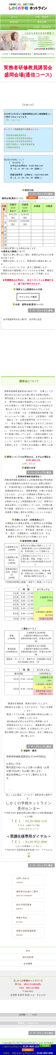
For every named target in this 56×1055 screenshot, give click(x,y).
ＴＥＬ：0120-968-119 (29, 821)
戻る (28, 951)
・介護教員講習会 (12, 147)
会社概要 (28, 964)
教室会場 (41, 22)
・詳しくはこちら (12, 120)
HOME (5, 54)
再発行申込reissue (21, 920)
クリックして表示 (28, 297)
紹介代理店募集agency (24, 907)
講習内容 (14, 22)
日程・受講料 (42, 17)
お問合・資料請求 (42, 27)
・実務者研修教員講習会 (15, 135)
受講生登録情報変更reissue (26, 933)
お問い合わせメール (29, 829)
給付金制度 (28, 957)
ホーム (14, 17)
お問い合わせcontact (22, 880)
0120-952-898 (45, 1053)
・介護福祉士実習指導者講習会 (18, 138)
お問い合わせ (28, 463)
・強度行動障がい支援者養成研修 (19, 144)
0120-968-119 (31, 1046)
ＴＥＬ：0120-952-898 (29, 842)
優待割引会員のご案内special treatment (27, 893)
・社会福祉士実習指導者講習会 (18, 141)
